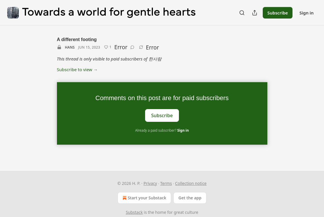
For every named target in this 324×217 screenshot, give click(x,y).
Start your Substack (143, 198)
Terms (166, 183)
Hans (70, 47)
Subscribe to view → (77, 69)
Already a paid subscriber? (162, 130)
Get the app (189, 198)
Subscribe (277, 13)
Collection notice (191, 183)
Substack (134, 212)
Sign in (306, 13)
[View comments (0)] (132, 47)
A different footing (77, 39)
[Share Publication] (254, 13)
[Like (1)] (107, 47)
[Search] (242, 13)
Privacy (150, 183)
